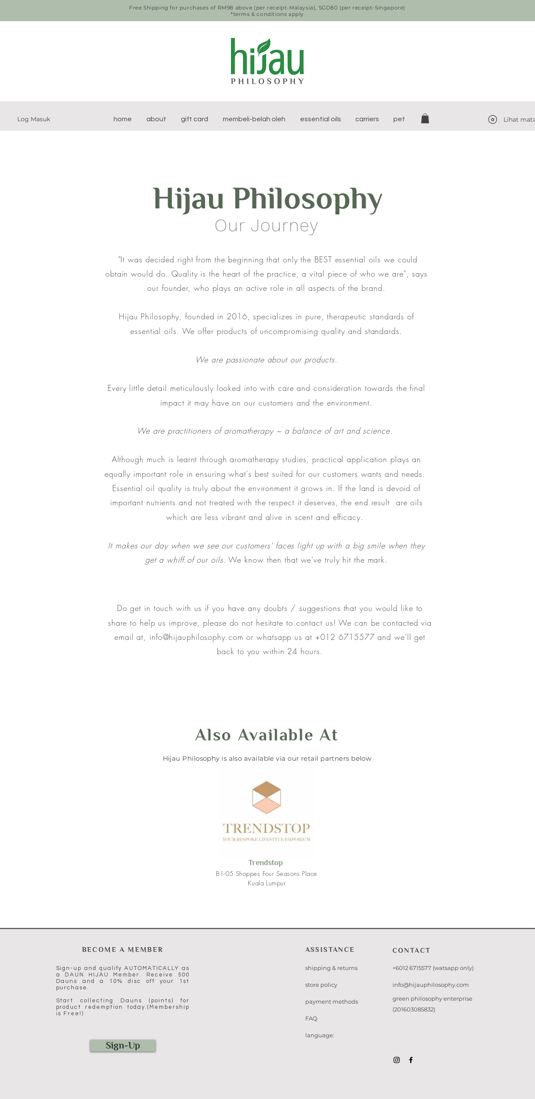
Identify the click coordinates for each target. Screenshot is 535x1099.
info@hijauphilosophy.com (196, 637)
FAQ (311, 1018)
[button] (156, 119)
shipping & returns (331, 967)
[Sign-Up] (122, 1046)
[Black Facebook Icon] (411, 1060)
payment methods (331, 1001)
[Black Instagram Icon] (397, 1060)
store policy (321, 984)
